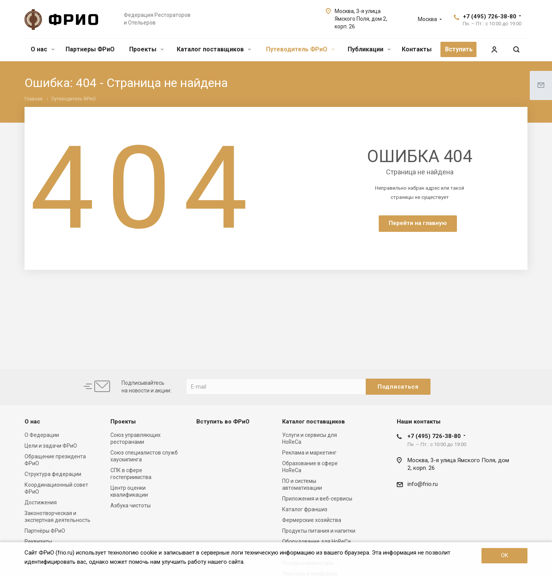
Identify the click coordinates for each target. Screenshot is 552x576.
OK (504, 555)
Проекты (146, 49)
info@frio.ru (422, 484)
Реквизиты (38, 541)
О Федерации (42, 435)
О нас (42, 49)
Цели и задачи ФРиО (51, 446)
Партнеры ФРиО (90, 49)
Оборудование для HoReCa (316, 541)
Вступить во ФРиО (223, 421)
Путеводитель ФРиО (300, 49)
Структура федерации (53, 474)
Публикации (369, 49)
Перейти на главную (418, 223)
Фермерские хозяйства (311, 520)
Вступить (459, 49)
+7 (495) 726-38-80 (489, 16)
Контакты (417, 49)
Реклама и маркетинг (309, 453)
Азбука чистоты (130, 505)
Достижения (41, 502)
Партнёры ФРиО (45, 531)
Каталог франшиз (304, 509)
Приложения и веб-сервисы (317, 499)
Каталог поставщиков (214, 49)
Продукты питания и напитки (318, 531)
